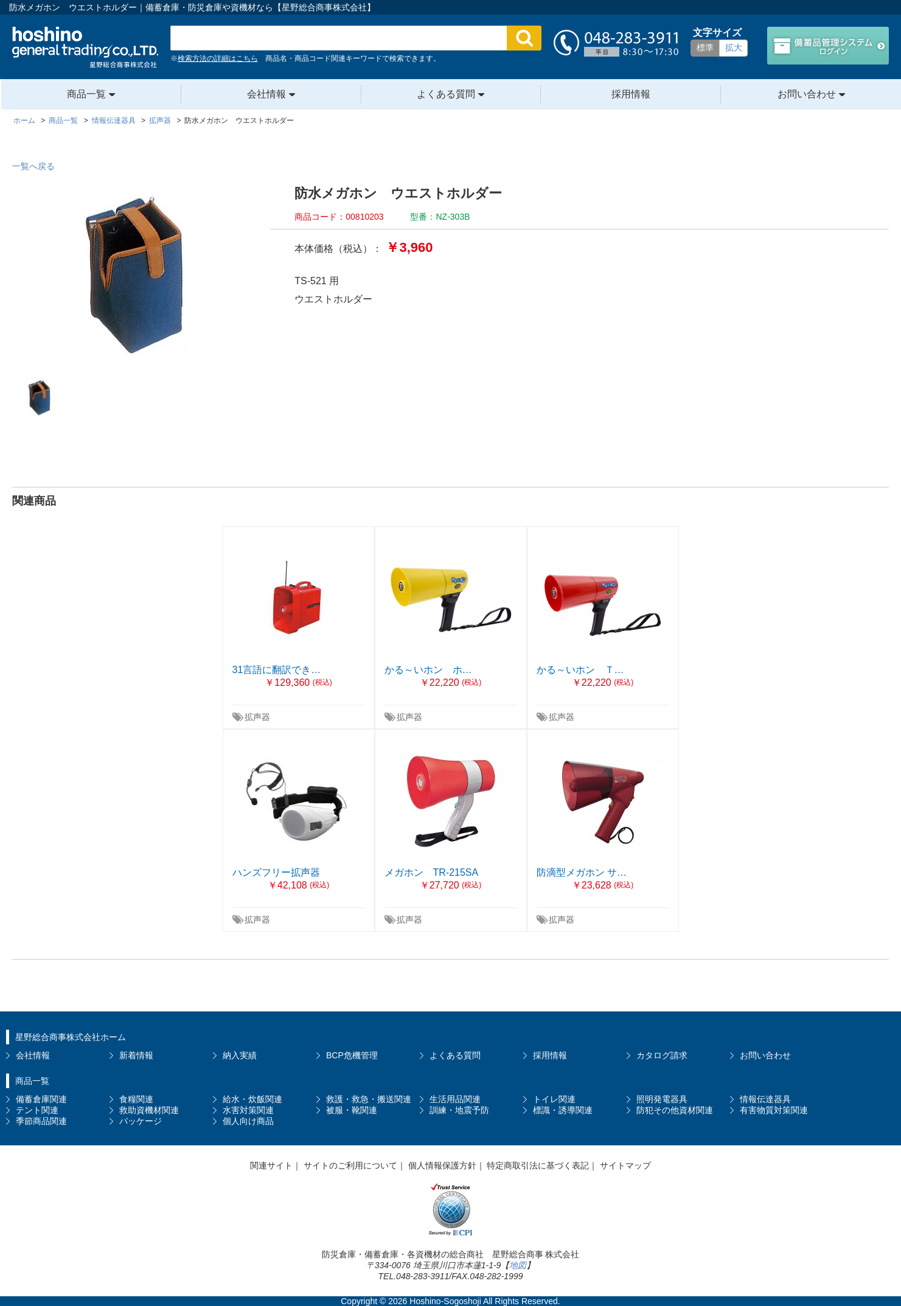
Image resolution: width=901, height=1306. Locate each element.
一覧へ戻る (33, 166)
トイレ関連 (554, 1099)
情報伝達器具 (765, 1099)
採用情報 (630, 94)
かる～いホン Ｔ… (580, 670)
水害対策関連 (248, 1110)
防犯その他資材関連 (674, 1110)
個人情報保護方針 (442, 1165)
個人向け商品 (248, 1121)
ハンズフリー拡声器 (276, 872)
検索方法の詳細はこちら (218, 58)
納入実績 (240, 1055)
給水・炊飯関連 (252, 1099)
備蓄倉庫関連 (41, 1099)
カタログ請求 (661, 1055)
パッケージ (140, 1121)
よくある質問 (446, 94)
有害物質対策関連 (774, 1110)
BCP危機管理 (352, 1055)
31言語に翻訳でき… (276, 670)
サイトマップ (625, 1165)
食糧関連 (136, 1099)
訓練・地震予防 (459, 1110)
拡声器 (257, 717)
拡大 (733, 47)
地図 (517, 1265)
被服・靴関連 (351, 1110)
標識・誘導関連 (563, 1110)
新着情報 (136, 1055)
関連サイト (271, 1165)
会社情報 (266, 94)
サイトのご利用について (350, 1165)
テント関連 (37, 1110)
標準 (705, 47)
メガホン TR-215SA (431, 872)
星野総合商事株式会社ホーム (70, 1037)
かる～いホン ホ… (428, 670)
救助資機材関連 (149, 1110)
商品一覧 (86, 94)
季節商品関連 (41, 1121)
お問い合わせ (807, 94)
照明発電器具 (661, 1099)
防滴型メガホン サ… (582, 872)
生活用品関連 (455, 1099)
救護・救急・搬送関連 (368, 1099)
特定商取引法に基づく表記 (538, 1165)
